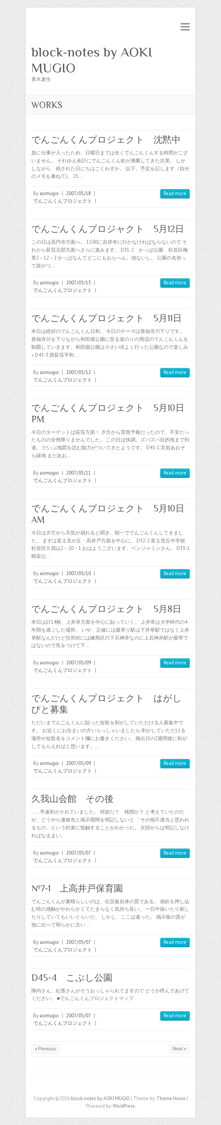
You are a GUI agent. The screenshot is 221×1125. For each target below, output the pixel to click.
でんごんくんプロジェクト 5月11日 (106, 318)
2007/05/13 (78, 282)
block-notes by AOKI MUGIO (91, 59)
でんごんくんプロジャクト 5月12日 (107, 229)
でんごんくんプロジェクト (62, 201)
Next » (179, 1049)
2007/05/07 (78, 853)
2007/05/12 (78, 372)
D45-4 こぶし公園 (76, 977)
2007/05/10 (78, 573)
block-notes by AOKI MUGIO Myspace (116, 1085)
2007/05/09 (78, 662)
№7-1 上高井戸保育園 (77, 888)
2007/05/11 (78, 473)
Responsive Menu (185, 27)
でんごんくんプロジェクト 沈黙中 (106, 139)
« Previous (45, 1049)
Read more (175, 193)
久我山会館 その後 (72, 799)
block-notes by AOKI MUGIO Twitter (104, 1085)
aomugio (49, 193)
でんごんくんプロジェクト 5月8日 (106, 609)
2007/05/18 (78, 193)
